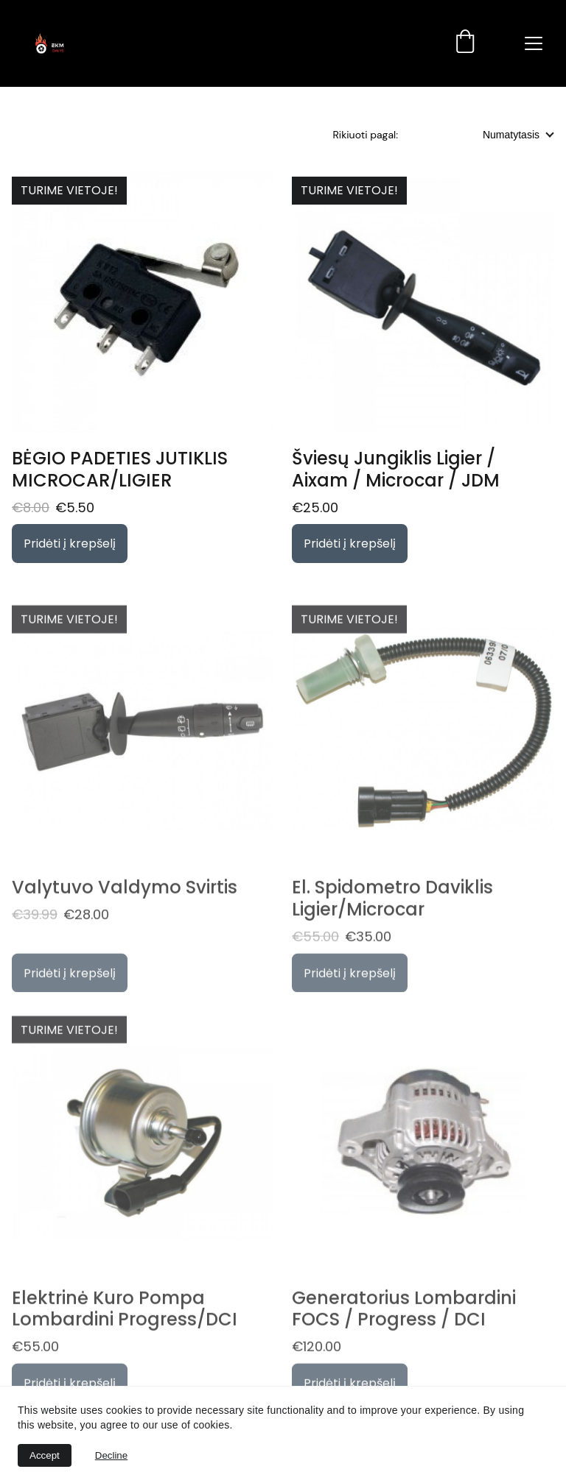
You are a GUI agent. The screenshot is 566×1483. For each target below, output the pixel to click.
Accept (44, 1455)
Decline (111, 1455)
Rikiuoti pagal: (365, 134)
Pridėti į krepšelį (70, 543)
